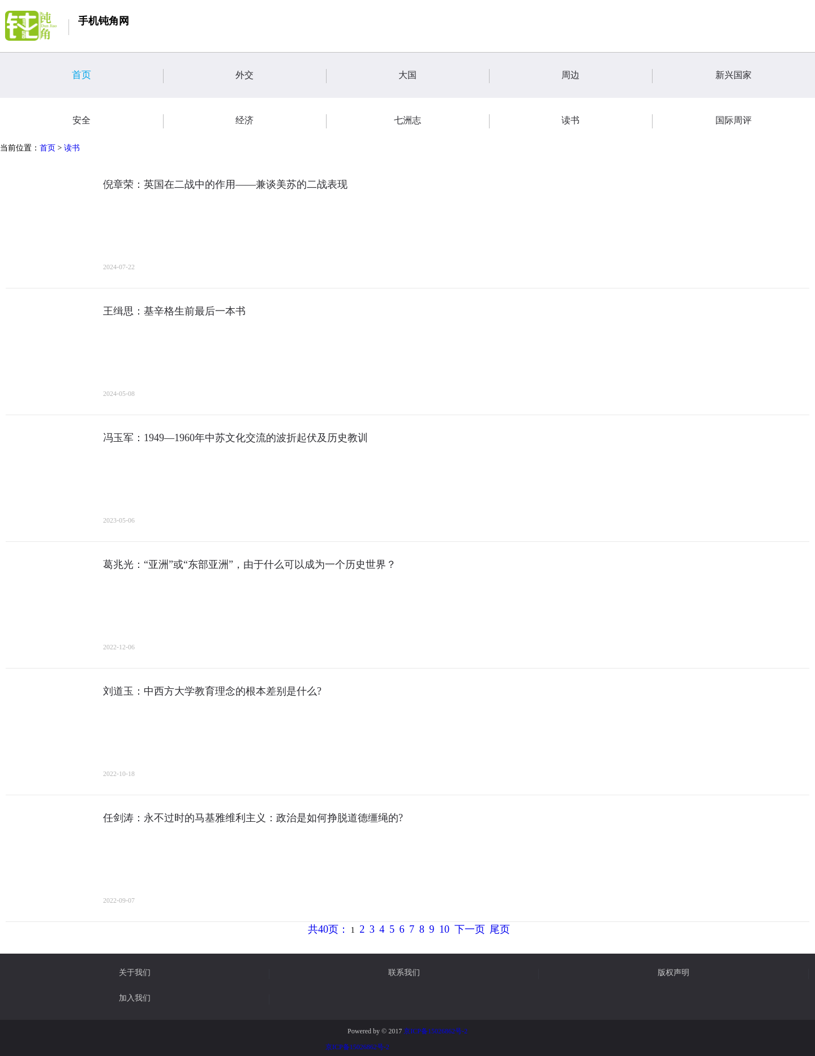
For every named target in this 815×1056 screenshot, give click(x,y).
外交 (280, 76)
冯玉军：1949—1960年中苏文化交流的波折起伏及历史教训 (235, 437)
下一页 (469, 929)
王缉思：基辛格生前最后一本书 (174, 311)
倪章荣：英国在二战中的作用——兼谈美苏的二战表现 (225, 184)
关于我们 (135, 973)
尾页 (500, 929)
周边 (606, 76)
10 (444, 929)
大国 (443, 76)
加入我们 (135, 998)
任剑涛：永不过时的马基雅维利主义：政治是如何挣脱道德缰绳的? (253, 818)
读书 (72, 148)
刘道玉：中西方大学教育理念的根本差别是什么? (212, 691)
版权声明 (673, 973)
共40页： (328, 929)
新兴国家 (765, 76)
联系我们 (404, 973)
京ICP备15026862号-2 (435, 1031)
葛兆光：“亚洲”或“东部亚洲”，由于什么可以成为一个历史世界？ (249, 564)
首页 (117, 76)
